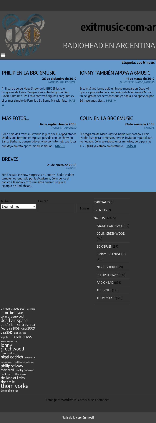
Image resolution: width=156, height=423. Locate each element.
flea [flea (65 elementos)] (3, 328)
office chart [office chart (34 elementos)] (30, 357)
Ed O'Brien (104, 246)
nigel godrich (108, 267)
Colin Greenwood (111, 233)
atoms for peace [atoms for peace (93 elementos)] (12, 312)
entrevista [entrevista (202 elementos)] (26, 324)
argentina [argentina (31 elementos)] (31, 309)
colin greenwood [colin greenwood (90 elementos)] (12, 316)
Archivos (7, 201)
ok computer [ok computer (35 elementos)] (6, 362)
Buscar (43, 201)
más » (111, 100)
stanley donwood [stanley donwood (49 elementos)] (24, 370)
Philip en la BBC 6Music (29, 73)
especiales (102, 202)
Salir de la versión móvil (78, 417)
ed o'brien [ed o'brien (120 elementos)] (8, 324)
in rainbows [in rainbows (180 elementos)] (22, 336)
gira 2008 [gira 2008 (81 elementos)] (13, 328)
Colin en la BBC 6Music (106, 118)
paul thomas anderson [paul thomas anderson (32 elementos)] (24, 362)
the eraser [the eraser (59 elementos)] (20, 374)
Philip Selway (68, 81)
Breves (10, 159)
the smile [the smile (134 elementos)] (8, 382)
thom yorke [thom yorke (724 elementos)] (14, 385)
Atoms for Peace (110, 226)
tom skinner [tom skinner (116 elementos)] (10, 390)
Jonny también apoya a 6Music (115, 73)
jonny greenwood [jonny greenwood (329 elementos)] (12, 347)
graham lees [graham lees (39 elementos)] (20, 332)
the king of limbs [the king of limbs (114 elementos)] (13, 378)
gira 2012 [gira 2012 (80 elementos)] (6, 332)
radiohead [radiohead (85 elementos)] (7, 370)
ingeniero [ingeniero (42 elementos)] (5, 337)
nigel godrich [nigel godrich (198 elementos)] (12, 357)
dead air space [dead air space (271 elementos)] (14, 320)
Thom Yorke (106, 298)
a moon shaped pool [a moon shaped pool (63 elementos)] (13, 308)
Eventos (100, 210)
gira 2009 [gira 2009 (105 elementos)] (28, 328)
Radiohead (70, 127)
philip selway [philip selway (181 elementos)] (12, 366)
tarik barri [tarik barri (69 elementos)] (7, 374)
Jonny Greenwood (131, 81)
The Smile (104, 290)
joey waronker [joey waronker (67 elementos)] (9, 341)
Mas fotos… (15, 118)
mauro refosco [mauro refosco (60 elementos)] (9, 353)
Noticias (53, 81)
